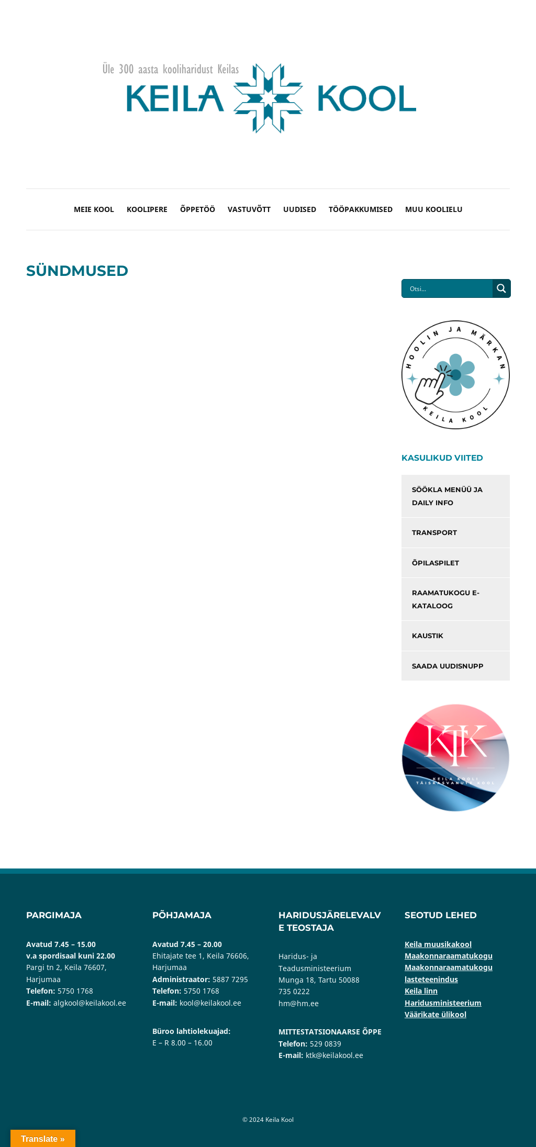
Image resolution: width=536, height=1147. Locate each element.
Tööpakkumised (361, 209)
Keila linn (421, 991)
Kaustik (427, 635)
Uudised (299, 209)
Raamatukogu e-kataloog (445, 599)
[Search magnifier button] (501, 288)
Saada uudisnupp (448, 666)
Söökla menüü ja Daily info (447, 496)
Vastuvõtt (249, 209)
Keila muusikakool (438, 944)
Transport (434, 532)
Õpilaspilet (435, 563)
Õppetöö (197, 209)
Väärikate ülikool (435, 1014)
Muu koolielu (434, 209)
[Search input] (450, 288)
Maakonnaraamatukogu (449, 956)
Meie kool (94, 209)
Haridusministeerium (443, 1003)
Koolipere (147, 209)
